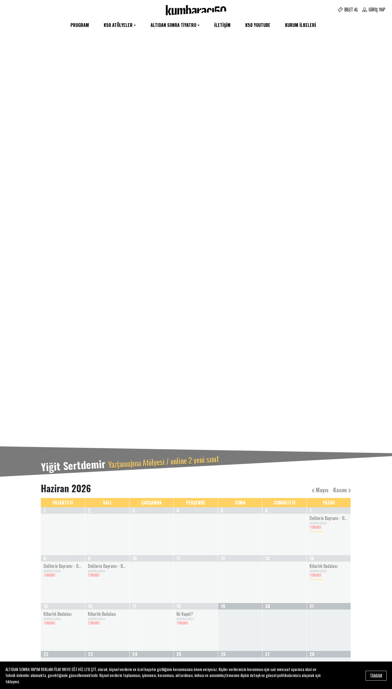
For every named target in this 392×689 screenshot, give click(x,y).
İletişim (222, 25)
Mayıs (320, 490)
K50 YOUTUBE (257, 25)
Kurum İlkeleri (300, 25)
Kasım (342, 490)
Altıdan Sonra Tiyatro (173, 25)
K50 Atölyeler (118, 25)
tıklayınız (12, 681)
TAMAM (376, 675)
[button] (29, 259)
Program (80, 25)
